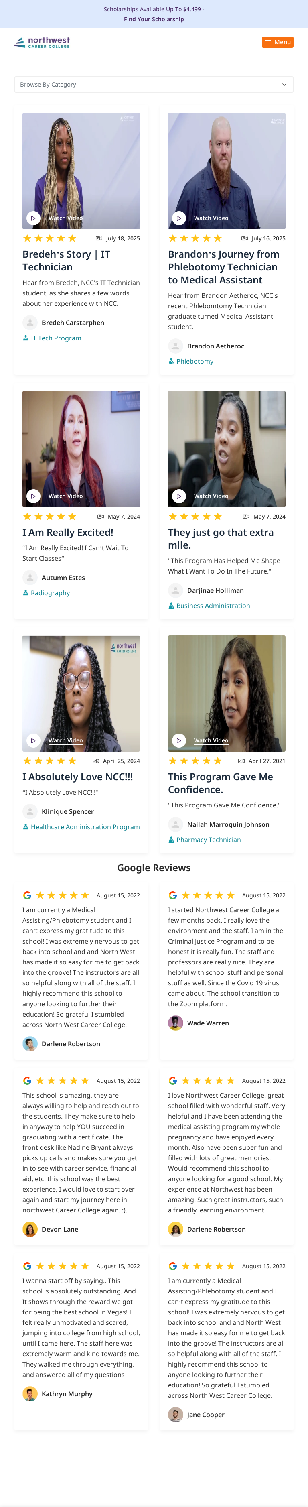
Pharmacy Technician (208, 839)
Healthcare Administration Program (85, 826)
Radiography (50, 592)
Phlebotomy (194, 361)
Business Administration (213, 605)
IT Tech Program (56, 338)
